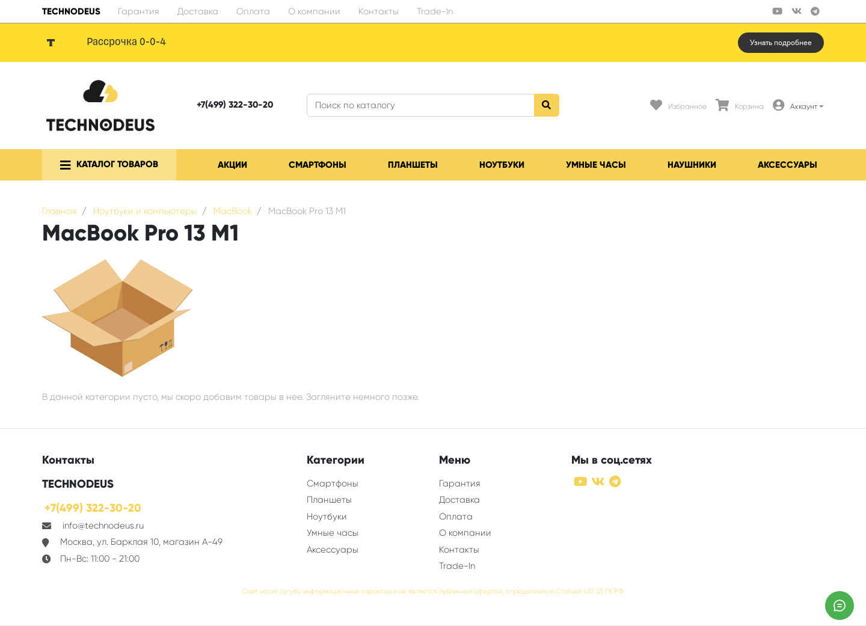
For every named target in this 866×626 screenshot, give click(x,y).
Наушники (692, 164)
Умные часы (596, 164)
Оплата (253, 11)
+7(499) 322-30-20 (235, 104)
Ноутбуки (501, 164)
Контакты (378, 11)
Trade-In (435, 11)
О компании (314, 11)
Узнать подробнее (781, 42)
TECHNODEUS (71, 11)
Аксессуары (787, 164)
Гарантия (138, 11)
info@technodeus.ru (103, 525)
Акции (232, 164)
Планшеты (413, 164)
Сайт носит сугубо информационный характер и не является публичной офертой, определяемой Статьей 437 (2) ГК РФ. (433, 591)
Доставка (197, 11)
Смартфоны (317, 164)
